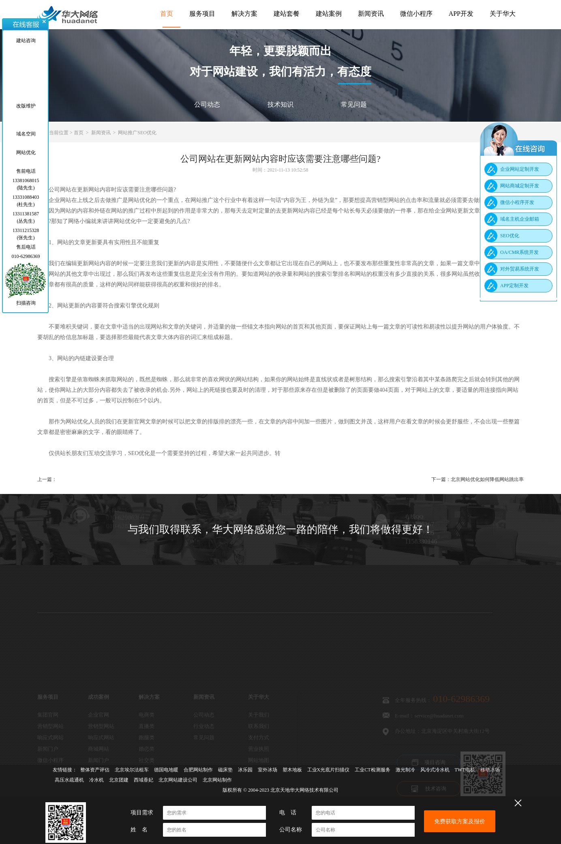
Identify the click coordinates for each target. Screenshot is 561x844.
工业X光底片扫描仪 (328, 770)
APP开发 (461, 13)
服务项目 (202, 13)
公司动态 (207, 104)
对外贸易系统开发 (519, 269)
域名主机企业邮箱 (519, 219)
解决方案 (244, 13)
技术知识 (280, 104)
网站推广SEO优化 (137, 132)
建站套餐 (287, 13)
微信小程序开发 (517, 202)
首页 (166, 13)
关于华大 (503, 13)
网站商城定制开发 (519, 186)
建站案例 (329, 13)
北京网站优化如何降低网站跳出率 (487, 479)
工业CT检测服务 (372, 770)
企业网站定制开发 (519, 169)
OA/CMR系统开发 (519, 252)
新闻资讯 (371, 13)
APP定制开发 (514, 285)
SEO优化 (509, 235)
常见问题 (354, 104)
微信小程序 (416, 13)
